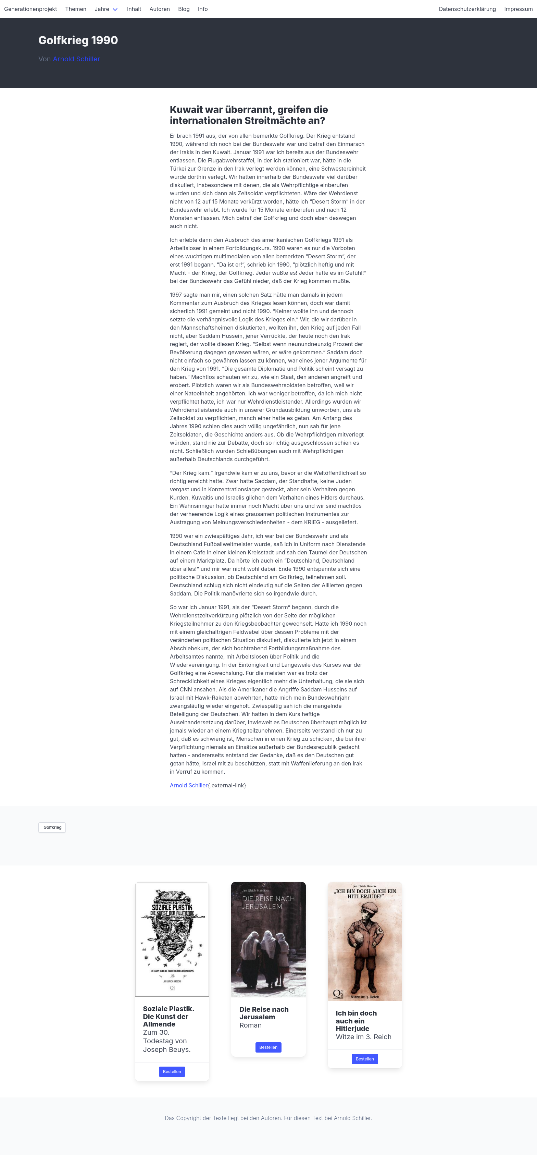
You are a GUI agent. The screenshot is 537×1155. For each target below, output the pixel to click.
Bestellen (172, 1071)
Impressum (518, 8)
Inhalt (134, 8)
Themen (75, 8)
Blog (184, 8)
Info (203, 8)
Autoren (160, 8)
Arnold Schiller (189, 785)
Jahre (102, 8)
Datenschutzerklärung (467, 8)
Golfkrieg (52, 827)
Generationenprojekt (30, 8)
